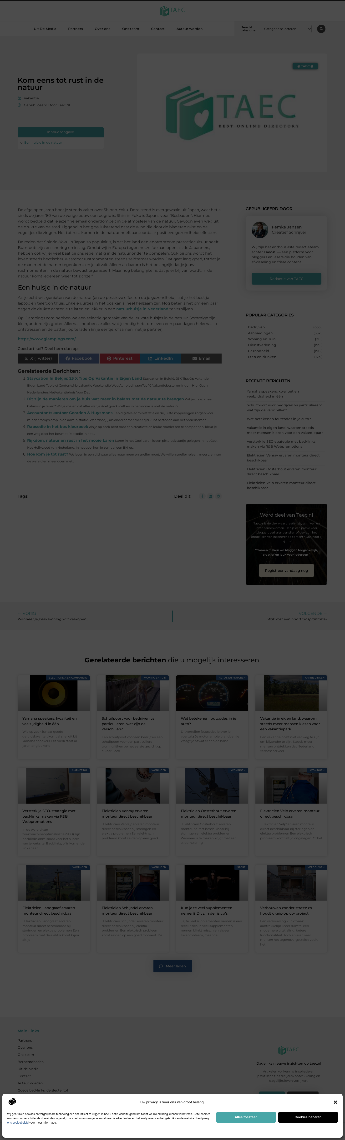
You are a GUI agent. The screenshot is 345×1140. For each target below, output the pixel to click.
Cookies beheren (308, 1117)
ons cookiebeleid (18, 1122)
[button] (335, 1102)
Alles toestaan (246, 1117)
